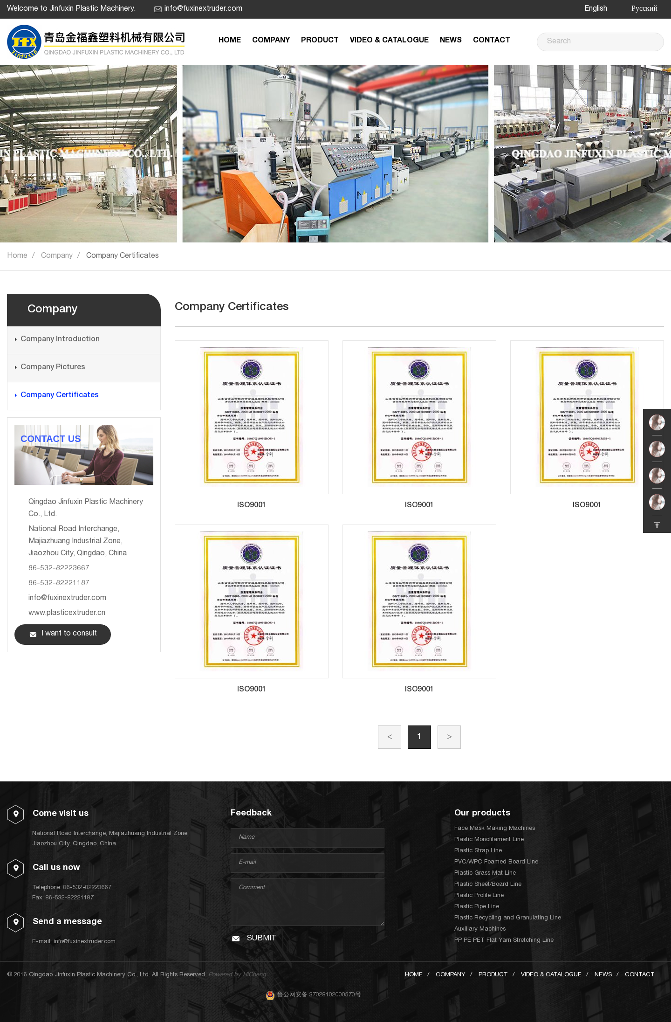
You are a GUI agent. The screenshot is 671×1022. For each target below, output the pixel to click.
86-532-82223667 (58, 569)
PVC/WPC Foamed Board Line (496, 862)
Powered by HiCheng (237, 975)
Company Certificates (122, 256)
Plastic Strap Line (478, 851)
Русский (644, 9)
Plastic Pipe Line (476, 907)
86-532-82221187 (58, 583)
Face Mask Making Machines (494, 829)
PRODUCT (320, 41)
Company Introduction (60, 340)
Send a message (67, 922)
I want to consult (69, 634)
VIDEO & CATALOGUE (389, 41)
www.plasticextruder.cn (66, 613)
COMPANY (271, 41)
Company (57, 256)
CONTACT (491, 41)
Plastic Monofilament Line (489, 840)
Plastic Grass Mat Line (485, 873)
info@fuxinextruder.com (203, 9)
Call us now (56, 868)
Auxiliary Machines (480, 929)
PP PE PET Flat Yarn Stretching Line (504, 941)
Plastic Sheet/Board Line (487, 885)
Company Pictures (53, 368)
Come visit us (61, 814)
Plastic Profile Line (479, 896)
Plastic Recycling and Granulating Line (507, 918)
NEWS (451, 41)
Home (17, 256)
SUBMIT (261, 939)
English (595, 9)
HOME (230, 41)
